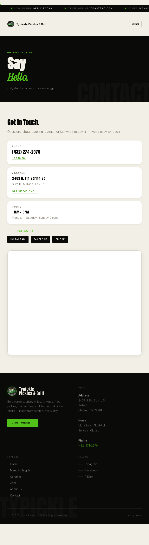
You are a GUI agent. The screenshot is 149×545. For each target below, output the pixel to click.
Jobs (13, 483)
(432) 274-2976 (88, 446)
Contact (15, 496)
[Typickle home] (26, 24)
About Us (16, 489)
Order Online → (23, 423)
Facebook (40, 239)
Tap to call (19, 157)
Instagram (17, 239)
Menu (135, 24)
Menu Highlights (20, 470)
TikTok (60, 239)
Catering (15, 477)
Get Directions (23, 191)
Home (14, 464)
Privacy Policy (134, 515)
